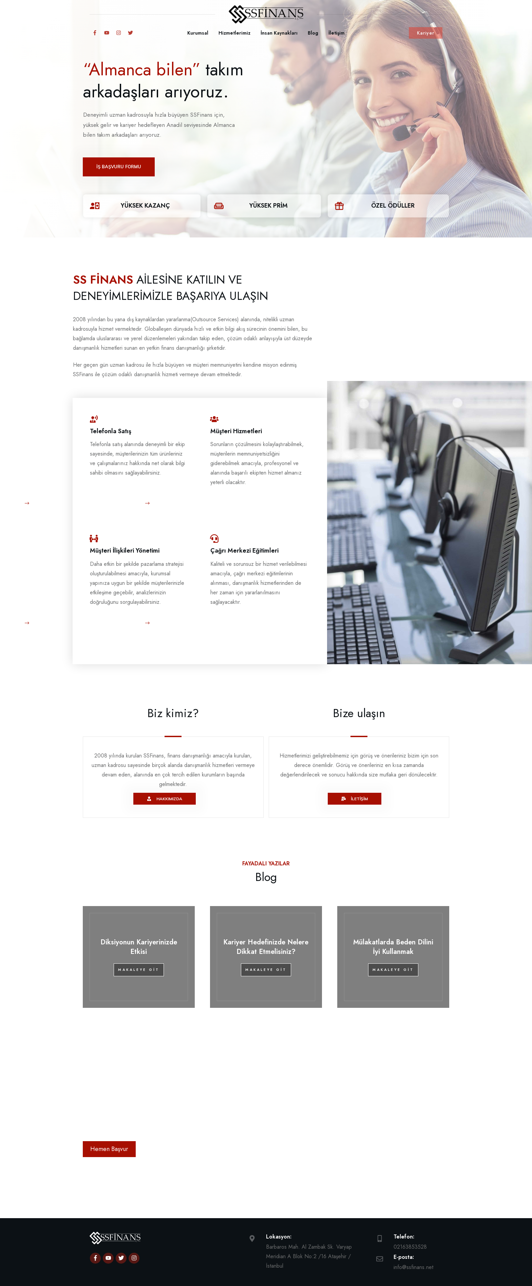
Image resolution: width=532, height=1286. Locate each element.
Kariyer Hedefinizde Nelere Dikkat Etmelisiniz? (265, 921)
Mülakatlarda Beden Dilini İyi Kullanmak (393, 921)
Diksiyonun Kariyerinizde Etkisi (138, 921)
